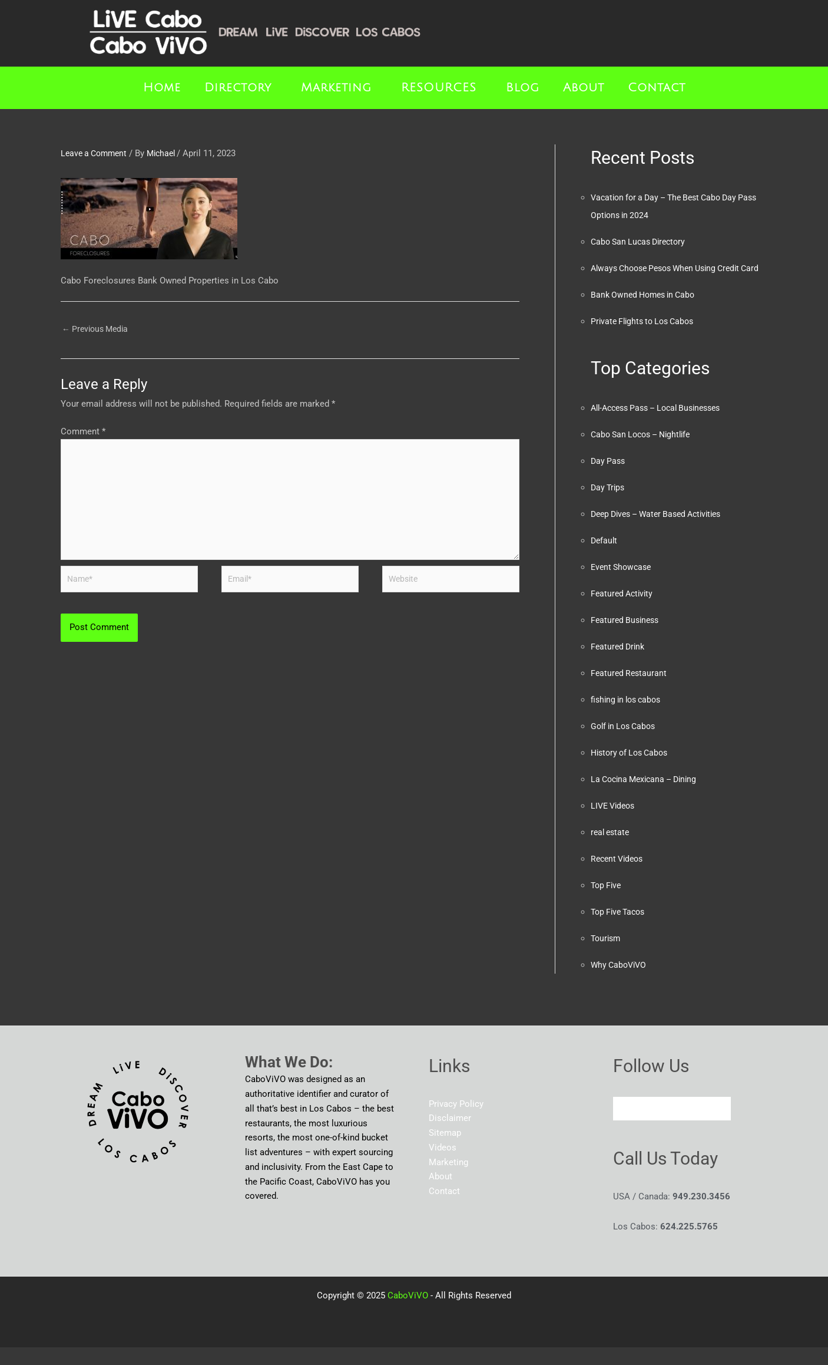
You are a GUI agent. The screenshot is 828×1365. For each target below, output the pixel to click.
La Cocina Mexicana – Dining (648, 797)
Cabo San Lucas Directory (642, 241)
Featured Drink (619, 664)
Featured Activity (624, 611)
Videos (442, 1165)
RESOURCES (438, 87)
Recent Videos (619, 876)
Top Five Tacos (620, 929)
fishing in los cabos (629, 717)
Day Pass (609, 478)
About (583, 87)
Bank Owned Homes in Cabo (647, 312)
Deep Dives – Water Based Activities (662, 531)
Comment (83, 433)
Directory (237, 87)
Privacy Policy (456, 1121)
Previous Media (98, 329)
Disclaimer (450, 1135)
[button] (241, 88)
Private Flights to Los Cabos (646, 339)
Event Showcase (623, 584)
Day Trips (609, 505)
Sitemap (445, 1150)
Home (162, 87)
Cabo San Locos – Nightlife (645, 452)
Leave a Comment (96, 153)
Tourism (607, 956)
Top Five (607, 903)
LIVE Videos (615, 823)
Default (605, 558)
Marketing (336, 87)
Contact (656, 87)
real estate (611, 850)
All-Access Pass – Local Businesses (663, 425)
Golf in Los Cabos (626, 743)
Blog (522, 87)
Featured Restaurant (630, 690)
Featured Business (627, 637)
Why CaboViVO (620, 982)
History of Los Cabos (633, 770)
